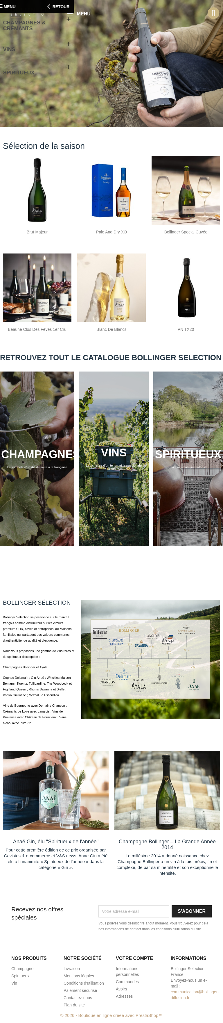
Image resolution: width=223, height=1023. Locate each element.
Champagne (22, 968)
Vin (14, 983)
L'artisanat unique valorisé (188, 467)
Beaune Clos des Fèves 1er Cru (37, 329)
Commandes (127, 981)
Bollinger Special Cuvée (186, 232)
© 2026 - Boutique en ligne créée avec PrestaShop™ (111, 1015)
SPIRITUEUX (188, 454)
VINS (114, 453)
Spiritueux (20, 976)
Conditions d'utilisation (84, 983)
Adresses (124, 996)
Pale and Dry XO (111, 232)
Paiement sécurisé (80, 990)
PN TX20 (186, 329)
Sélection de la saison (44, 146)
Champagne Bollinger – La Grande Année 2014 (167, 844)
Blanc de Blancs (112, 329)
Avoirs (121, 989)
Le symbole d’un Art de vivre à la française (37, 467)
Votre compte (134, 958)
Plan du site (74, 1005)
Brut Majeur (37, 232)
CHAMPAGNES (40, 454)
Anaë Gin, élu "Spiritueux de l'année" (55, 842)
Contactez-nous (78, 997)
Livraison (72, 968)
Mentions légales (79, 976)
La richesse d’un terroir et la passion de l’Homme (114, 467)
